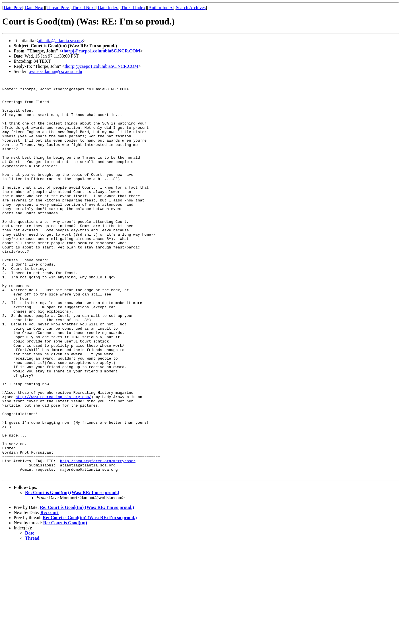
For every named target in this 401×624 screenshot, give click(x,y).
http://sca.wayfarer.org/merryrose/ (97, 536)
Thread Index (133, 7)
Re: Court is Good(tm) (65, 601)
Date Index (108, 7)
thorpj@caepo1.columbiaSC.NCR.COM (101, 50)
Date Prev (13, 7)
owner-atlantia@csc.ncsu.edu (55, 71)
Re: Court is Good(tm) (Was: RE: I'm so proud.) (72, 571)
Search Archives (190, 7)
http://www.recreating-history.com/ (53, 459)
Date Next (34, 7)
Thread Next (83, 7)
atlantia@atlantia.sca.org (60, 40)
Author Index (161, 7)
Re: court (49, 591)
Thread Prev (57, 7)
